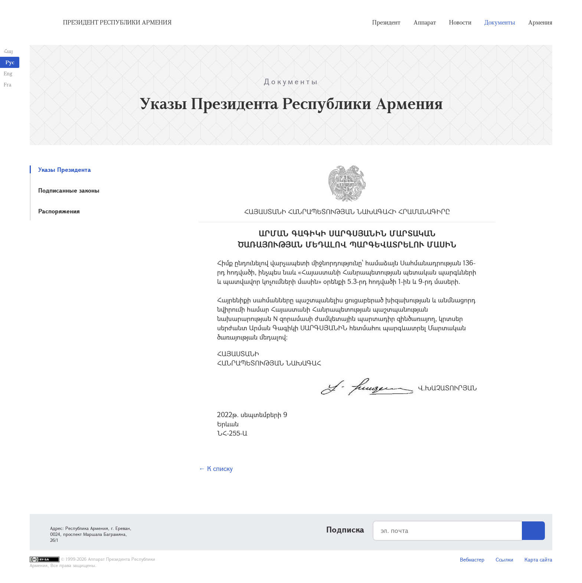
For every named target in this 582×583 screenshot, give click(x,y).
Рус (10, 62)
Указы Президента (64, 169)
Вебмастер (472, 559)
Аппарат (424, 22)
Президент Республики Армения (117, 22)
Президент (386, 22)
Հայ (8, 51)
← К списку (216, 468)
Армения (540, 22)
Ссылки (504, 559)
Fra (8, 84)
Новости (460, 22)
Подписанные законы (68, 190)
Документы (499, 22)
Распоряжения (59, 211)
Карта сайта (538, 559)
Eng (8, 73)
